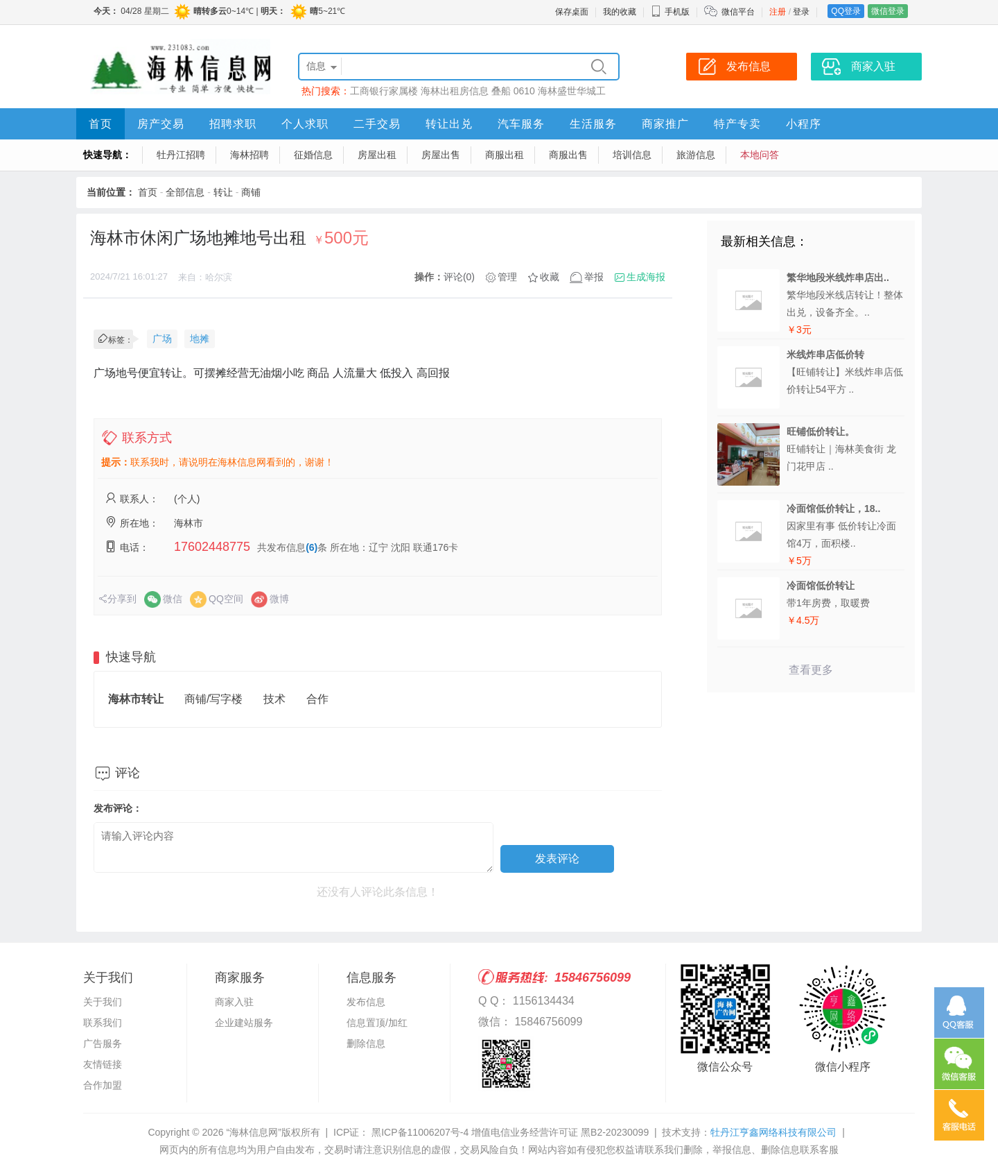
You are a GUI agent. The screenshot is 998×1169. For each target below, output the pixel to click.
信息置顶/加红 (377, 1022)
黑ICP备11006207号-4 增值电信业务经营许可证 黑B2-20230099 (509, 1132)
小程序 (803, 124)
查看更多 (811, 670)
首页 (100, 124)
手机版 (670, 12)
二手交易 (377, 124)
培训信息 (632, 154)
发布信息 (366, 1001)
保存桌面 (571, 12)
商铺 (251, 192)
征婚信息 (313, 154)
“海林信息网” (253, 1132)
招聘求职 (232, 124)
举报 (594, 276)
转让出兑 (449, 124)
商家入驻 (234, 1001)
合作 (317, 699)
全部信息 (185, 192)
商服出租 (504, 154)
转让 (223, 192)
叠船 (501, 90)
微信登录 (887, 11)
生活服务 (593, 124)
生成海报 (646, 276)
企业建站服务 (244, 1022)
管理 (507, 276)
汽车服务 (521, 124)
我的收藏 (619, 12)
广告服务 (102, 1043)
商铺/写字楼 (213, 699)
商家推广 (665, 124)
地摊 (199, 338)
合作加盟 (102, 1085)
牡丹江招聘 (181, 154)
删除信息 (366, 1043)
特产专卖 (737, 124)
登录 (801, 12)
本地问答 (759, 154)
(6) (311, 547)
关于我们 (102, 1001)
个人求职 (305, 124)
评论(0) (459, 276)
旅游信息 (695, 154)
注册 (777, 12)
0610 (524, 90)
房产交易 (160, 124)
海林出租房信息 (455, 90)
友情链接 (102, 1064)
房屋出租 (377, 154)
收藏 (549, 276)
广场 (162, 338)
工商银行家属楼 (384, 90)
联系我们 (102, 1022)
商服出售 (568, 154)
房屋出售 (440, 154)
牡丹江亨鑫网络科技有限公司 (773, 1132)
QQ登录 (846, 11)
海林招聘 (249, 154)
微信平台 (738, 12)
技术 (274, 699)
